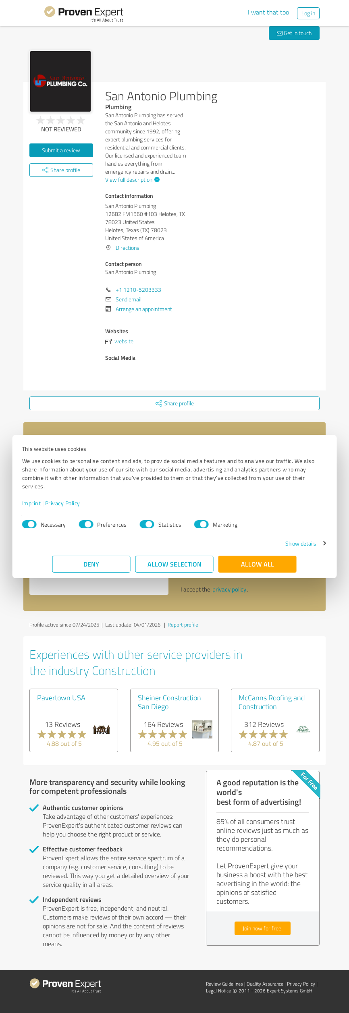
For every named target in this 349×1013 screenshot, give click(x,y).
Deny (92, 564)
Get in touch (294, 33)
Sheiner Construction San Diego (169, 702)
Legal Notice (218, 990)
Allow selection (174, 564)
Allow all (257, 564)
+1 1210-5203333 (138, 289)
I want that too (268, 12)
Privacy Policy (92, 503)
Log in (308, 13)
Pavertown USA (61, 697)
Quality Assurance (265, 983)
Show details (270, 543)
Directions (127, 247)
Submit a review (61, 150)
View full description (131, 179)
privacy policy (229, 589)
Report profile (183, 624)
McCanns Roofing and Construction (272, 702)
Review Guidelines (224, 983)
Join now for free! (263, 928)
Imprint (61, 503)
